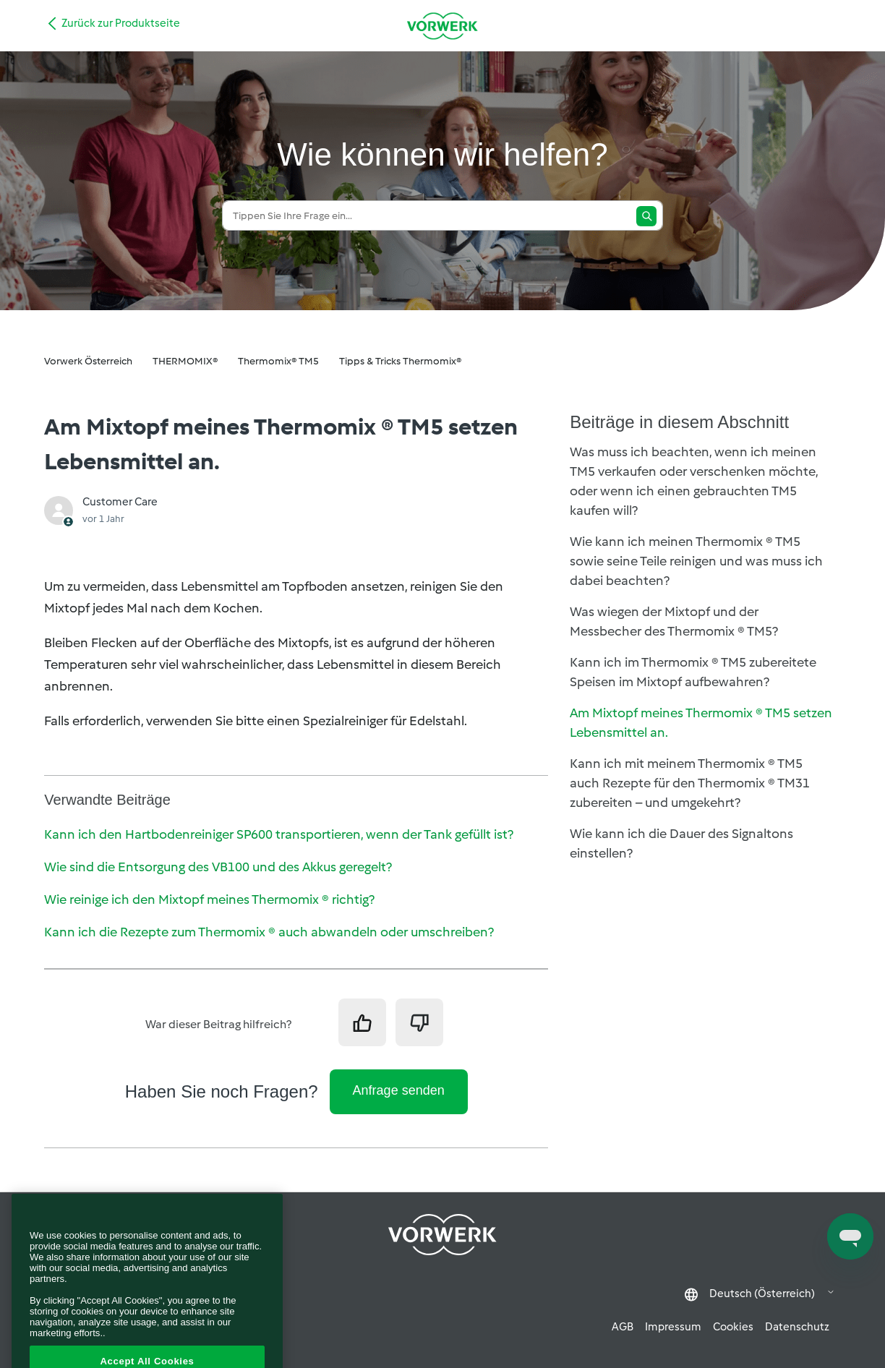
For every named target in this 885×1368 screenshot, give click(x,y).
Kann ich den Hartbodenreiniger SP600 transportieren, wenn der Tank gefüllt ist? (278, 834)
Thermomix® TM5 (278, 361)
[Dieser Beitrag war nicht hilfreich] (419, 1022)
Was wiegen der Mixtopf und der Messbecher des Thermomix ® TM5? (674, 621)
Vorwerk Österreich (88, 361)
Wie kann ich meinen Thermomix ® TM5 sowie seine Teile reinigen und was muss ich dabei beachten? (696, 561)
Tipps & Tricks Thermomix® (400, 361)
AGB (622, 1326)
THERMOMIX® (185, 361)
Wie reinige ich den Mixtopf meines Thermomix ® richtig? (209, 899)
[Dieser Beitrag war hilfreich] (362, 1022)
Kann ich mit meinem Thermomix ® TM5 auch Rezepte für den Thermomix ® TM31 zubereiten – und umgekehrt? (690, 783)
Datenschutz (797, 1326)
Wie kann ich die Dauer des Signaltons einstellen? (681, 843)
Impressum (673, 1326)
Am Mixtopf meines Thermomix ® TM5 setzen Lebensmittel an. (701, 722)
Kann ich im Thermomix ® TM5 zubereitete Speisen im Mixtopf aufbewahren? (693, 672)
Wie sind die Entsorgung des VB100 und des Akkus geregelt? (218, 867)
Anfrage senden (399, 1090)
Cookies (733, 1326)
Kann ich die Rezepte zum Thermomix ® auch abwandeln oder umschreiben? (269, 932)
